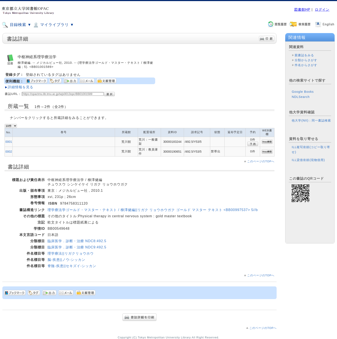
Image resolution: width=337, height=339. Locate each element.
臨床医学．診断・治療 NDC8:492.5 (76, 241)
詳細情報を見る (20, 87)
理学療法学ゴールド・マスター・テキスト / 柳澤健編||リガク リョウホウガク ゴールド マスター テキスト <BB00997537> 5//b (152, 210)
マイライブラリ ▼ (53, 25)
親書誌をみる (304, 55)
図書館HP (302, 9)
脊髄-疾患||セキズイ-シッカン (71, 266)
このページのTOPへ (260, 161)
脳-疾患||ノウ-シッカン (66, 259)
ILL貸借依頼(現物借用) (308, 160)
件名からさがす (306, 65)
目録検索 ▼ (16, 25)
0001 (8, 141)
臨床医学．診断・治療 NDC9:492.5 (76, 247)
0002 (8, 151)
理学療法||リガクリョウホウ (70, 253)
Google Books (303, 91)
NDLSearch (300, 97)
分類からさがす (306, 60)
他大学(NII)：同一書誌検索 (311, 120)
